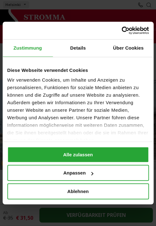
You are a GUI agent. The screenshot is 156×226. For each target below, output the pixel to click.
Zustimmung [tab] (27, 48)
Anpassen (78, 172)
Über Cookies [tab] (128, 48)
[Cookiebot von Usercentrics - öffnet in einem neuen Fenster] (121, 30)
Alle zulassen (78, 154)
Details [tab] (78, 48)
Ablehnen (77, 191)
